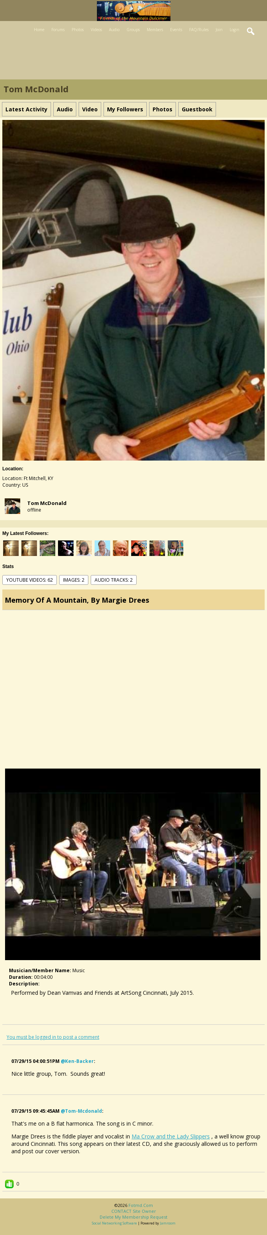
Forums (58, 29)
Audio (114, 29)
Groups (133, 29)
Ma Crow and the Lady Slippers (171, 1136)
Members (155, 29)
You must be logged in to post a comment (53, 1037)
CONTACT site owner (133, 1211)
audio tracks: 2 (114, 580)
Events (176, 29)
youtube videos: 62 (29, 580)
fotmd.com (140, 1205)
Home (39, 29)
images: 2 (73, 580)
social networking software (114, 1223)
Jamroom (168, 1223)
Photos (78, 29)
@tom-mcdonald (81, 1111)
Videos (96, 29)
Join (219, 29)
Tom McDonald (47, 503)
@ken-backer (77, 1061)
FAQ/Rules (199, 29)
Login (234, 29)
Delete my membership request (133, 1217)
